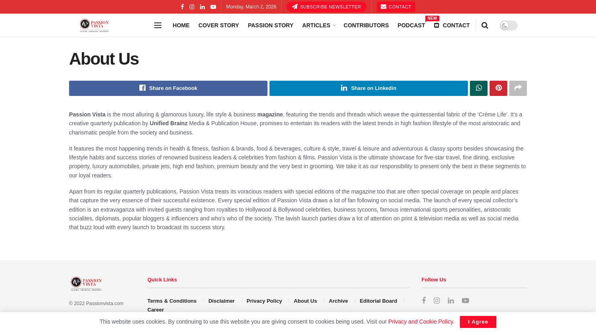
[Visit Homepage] (109, 25)
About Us (305, 301)
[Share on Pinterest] (498, 88)
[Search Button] (485, 25)
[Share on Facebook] (168, 88)
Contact (396, 6)
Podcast (411, 24)
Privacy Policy (264, 301)
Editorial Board (378, 301)
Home (181, 25)
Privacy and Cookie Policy (420, 321)
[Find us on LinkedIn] (451, 301)
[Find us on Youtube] (465, 301)
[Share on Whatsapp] (479, 88)
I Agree (478, 322)
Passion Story (270, 25)
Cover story (218, 25)
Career (155, 310)
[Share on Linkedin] (368, 88)
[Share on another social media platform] (518, 88)
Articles (316, 25)
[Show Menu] (157, 25)
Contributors (366, 25)
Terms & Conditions (172, 301)
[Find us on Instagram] (437, 301)
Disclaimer (221, 301)
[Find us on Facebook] (424, 301)
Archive (338, 301)
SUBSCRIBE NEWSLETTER (326, 6)
